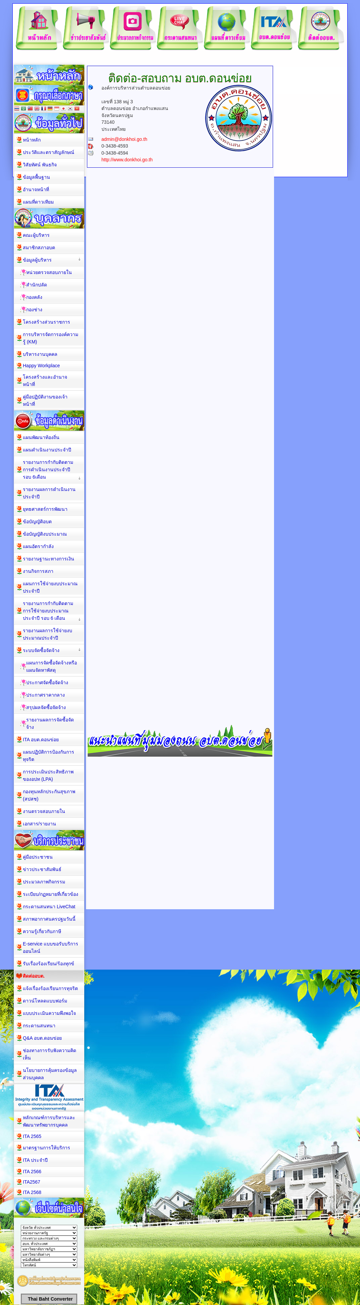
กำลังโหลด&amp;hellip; (182, 358)
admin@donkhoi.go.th (124, 139)
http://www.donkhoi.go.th (127, 159)
